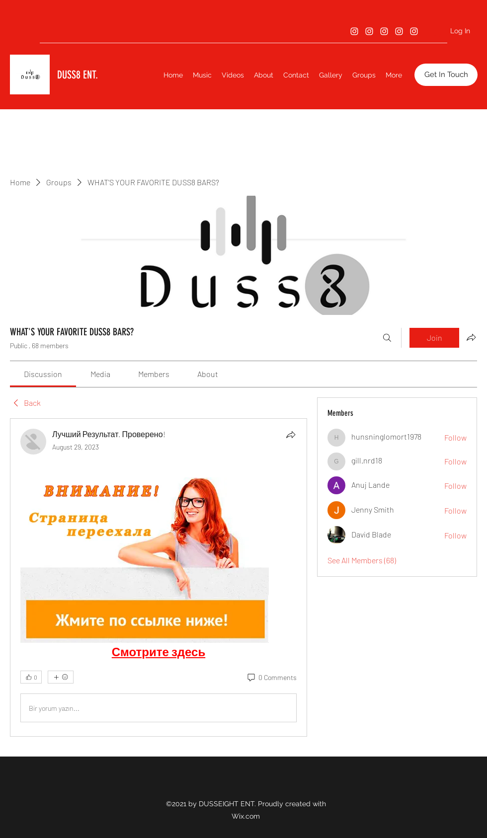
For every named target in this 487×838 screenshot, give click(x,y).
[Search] (387, 338)
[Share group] (471, 337)
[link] (43, 374)
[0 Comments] (271, 678)
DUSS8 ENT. (77, 74)
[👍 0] (31, 677)
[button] (446, 75)
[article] (158, 577)
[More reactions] (61, 677)
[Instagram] (354, 31)
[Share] (291, 435)
